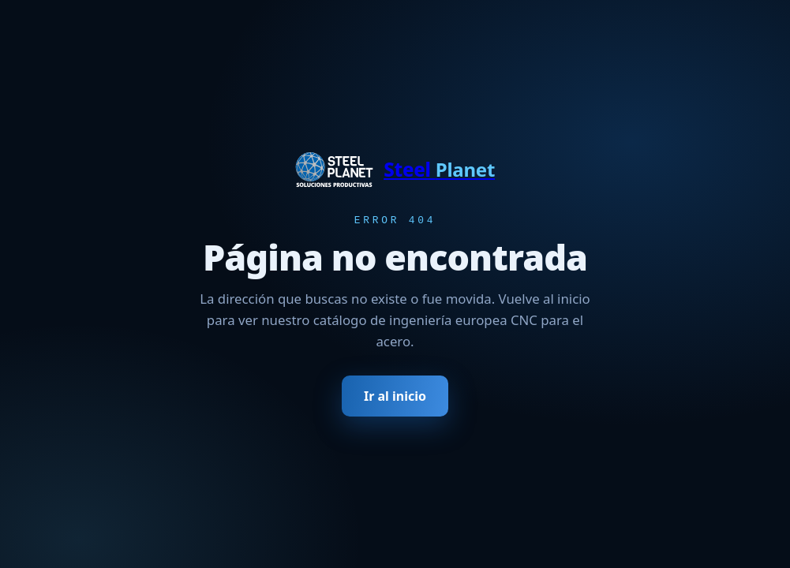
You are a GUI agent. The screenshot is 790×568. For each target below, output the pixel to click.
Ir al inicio (395, 397)
